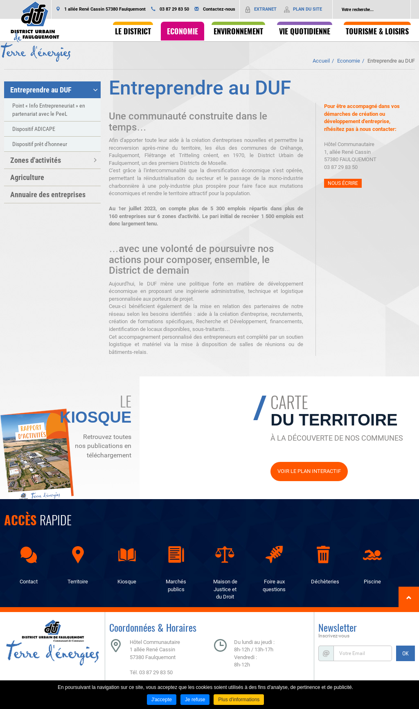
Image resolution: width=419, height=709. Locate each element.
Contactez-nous (219, 9)
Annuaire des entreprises (48, 194)
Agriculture (27, 177)
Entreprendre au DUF (391, 61)
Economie (348, 61)
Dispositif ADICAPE (33, 129)
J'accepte (161, 699)
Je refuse (195, 699)
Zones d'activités (35, 160)
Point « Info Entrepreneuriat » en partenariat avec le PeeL (48, 109)
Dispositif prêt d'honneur (39, 144)
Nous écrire (343, 183)
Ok (404, 9)
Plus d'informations (238, 699)
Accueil (321, 61)
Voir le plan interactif (309, 471)
